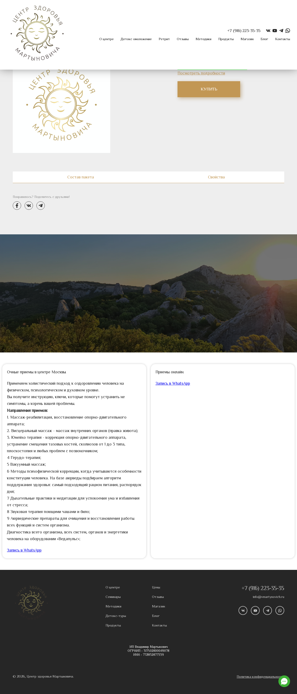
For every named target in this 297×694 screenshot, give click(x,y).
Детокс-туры (116, 616)
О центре (106, 39)
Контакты (282, 39)
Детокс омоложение (136, 39)
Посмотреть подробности (201, 73)
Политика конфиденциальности (260, 676)
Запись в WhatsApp (24, 550)
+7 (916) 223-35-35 (263, 588)
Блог (264, 39)
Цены (156, 587)
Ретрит (164, 39)
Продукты (226, 39)
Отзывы (183, 39)
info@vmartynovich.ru (268, 597)
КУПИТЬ (209, 89)
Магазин (247, 39)
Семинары (113, 597)
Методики (203, 39)
